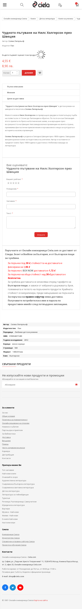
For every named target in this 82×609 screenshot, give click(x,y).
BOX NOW (28, 270)
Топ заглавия (8, 470)
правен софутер (34, 296)
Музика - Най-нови (10, 512)
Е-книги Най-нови (10, 519)
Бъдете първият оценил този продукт (19, 55)
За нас (5, 412)
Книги (33, 18)
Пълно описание (15, 86)
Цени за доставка (15, 98)
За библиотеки (9, 433)
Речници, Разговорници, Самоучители (19, 501)
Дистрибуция (8, 454)
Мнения (11, 92)
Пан (12, 45)
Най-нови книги (9, 473)
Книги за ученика (65, 18)
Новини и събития (10, 426)
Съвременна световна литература (18, 487)
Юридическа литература (13, 505)
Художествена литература (14, 480)
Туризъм (6, 498)
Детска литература (47, 18)
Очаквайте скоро (10, 477)
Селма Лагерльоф (16, 41)
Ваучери (6, 508)
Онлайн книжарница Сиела (15, 18)
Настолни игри (8, 522)
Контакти (6, 458)
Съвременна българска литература (18, 484)
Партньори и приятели (12, 430)
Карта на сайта (41, 600)
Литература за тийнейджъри (15, 494)
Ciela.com (32, 557)
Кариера (6, 451)
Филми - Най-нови (10, 515)
